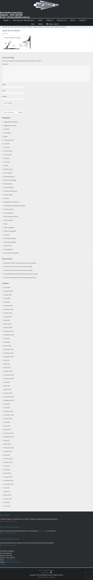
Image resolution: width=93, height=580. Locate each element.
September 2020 (9, 378)
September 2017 (9, 437)
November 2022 (9, 331)
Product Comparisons (10, 191)
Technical (7, 235)
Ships (5, 224)
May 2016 (7, 455)
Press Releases (9, 187)
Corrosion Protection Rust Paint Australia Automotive (20, 277)
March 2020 (7, 389)
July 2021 (7, 360)
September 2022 (9, 335)
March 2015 (7, 473)
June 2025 (7, 298)
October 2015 (8, 462)
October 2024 (8, 313)
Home (40, 570)
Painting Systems (9, 176)
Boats (5, 136)
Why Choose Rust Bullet (11, 253)
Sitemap (2, 564)
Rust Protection (8, 213)
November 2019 (9, 397)
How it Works (8, 155)
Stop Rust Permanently (9, 521)
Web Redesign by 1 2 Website (46, 577)
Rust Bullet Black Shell (9, 539)
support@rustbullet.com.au (14, 562)
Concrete (7, 144)
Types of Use (8, 246)
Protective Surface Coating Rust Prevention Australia (20, 263)
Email (3, 90)
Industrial (7, 158)
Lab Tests (7, 162)
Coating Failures (9, 140)
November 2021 (9, 353)
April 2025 (7, 302)
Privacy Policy (45, 573)
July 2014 (7, 488)
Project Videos (8, 195)
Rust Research (8, 220)
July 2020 (7, 382)
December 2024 (9, 309)
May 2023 (7, 320)
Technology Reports (10, 238)
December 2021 (9, 349)
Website (4, 96)
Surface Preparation (10, 231)
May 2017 (7, 440)
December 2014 (9, 480)
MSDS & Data (8, 169)
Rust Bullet (4, 515)
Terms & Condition (48, 570)
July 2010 (7, 502)
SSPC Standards (9, 227)
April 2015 (7, 469)
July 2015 (7, 466)
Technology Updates (10, 242)
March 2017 (7, 444)
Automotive (7, 133)
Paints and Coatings (10, 180)
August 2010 (8, 499)
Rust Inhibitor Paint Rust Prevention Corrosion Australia (21, 274)
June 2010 (7, 506)
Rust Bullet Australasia (46, 6)
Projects (6, 198)
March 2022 (7, 346)
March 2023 (7, 324)
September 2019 (9, 400)
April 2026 (7, 287)
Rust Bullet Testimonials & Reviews (14, 205)
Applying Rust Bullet (10, 125)
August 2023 (8, 316)
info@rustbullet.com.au (11, 560)
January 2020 (8, 393)
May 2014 (7, 491)
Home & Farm (8, 151)
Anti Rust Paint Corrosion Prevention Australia (18, 266)
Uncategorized (8, 249)
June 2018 (7, 426)
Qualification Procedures (11, 202)
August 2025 (8, 295)
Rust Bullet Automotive (9, 527)
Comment (5, 64)
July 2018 (7, 422)
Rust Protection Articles (11, 216)
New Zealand (8, 173)
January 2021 (8, 371)
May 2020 (7, 386)
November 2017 (9, 433)
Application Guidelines (11, 122)
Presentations (8, 184)
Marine (6, 165)
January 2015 (8, 477)
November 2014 (9, 484)
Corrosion (7, 147)
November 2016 (9, 448)
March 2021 (7, 367)
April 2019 (7, 407)
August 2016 (8, 451)
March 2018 (7, 429)
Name (3, 84)
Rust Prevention (9, 209)
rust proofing (42, 531)
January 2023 (8, 327)
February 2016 (8, 458)
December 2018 (9, 415)
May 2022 (7, 342)
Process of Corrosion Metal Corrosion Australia (18, 270)
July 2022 (7, 338)
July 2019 (7, 404)
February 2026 (8, 291)
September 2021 (9, 356)
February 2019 (8, 411)
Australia (6, 129)
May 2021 (7, 364)
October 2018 (8, 418)
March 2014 (7, 495)
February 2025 (8, 305)
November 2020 (9, 375)
